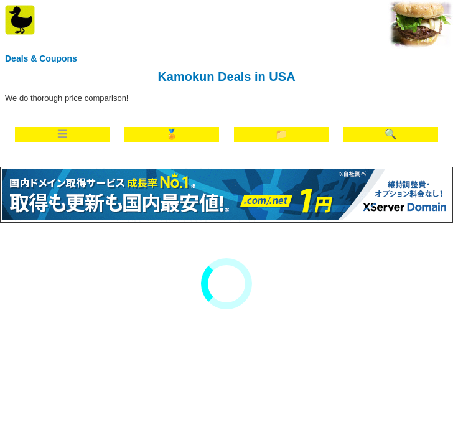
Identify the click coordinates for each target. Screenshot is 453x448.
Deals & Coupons (41, 58)
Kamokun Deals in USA (226, 76)
